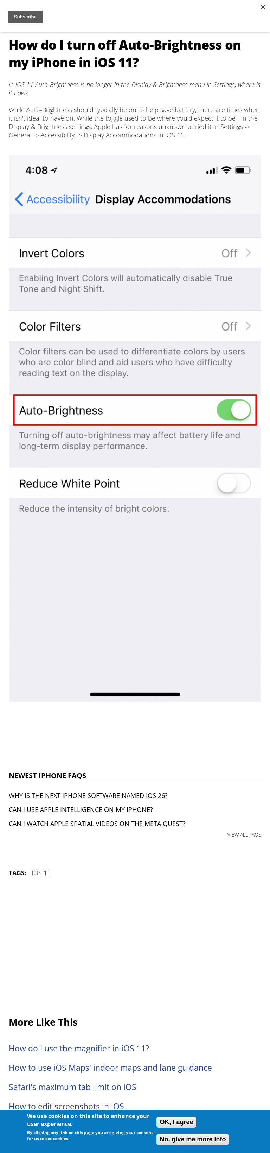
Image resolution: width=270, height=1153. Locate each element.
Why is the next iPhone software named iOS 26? (88, 795)
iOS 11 (41, 873)
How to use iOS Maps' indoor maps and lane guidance (110, 1067)
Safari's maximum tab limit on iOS (72, 1087)
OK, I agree (176, 1122)
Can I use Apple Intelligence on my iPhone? (81, 809)
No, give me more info (193, 1139)
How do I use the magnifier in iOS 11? (79, 1048)
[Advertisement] (135, 947)
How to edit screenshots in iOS (66, 1106)
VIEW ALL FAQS (244, 834)
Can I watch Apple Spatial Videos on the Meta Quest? (97, 823)
